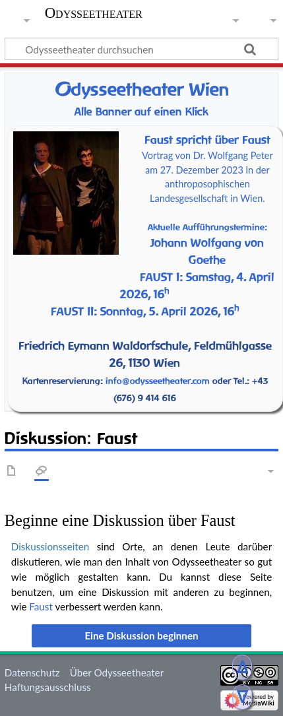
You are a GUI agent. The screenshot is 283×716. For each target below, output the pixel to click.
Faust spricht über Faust (207, 139)
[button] (141, 635)
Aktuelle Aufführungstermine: (207, 227)
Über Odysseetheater (117, 672)
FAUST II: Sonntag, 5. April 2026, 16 (145, 311)
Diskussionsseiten (50, 546)
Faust (41, 606)
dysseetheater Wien (142, 89)
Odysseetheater (93, 13)
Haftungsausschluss (48, 687)
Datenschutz (32, 672)
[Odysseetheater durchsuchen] (141, 48)
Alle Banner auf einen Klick (141, 112)
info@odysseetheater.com (158, 380)
